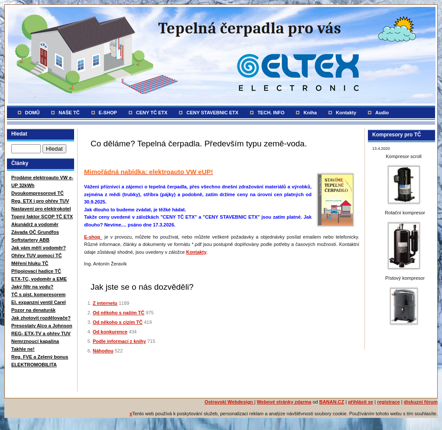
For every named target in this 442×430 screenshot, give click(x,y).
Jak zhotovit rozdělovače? (41, 317)
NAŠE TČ (68, 112)
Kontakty (346, 112)
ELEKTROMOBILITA (34, 364)
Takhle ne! (23, 349)
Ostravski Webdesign (229, 401)
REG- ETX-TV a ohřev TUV (41, 333)
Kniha (310, 112)
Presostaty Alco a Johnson (41, 325)
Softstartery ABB (30, 239)
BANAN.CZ (331, 401)
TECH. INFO (270, 112)
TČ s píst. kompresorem (38, 294)
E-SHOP (108, 112)
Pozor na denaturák (33, 310)
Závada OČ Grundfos (35, 232)
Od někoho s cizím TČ (118, 322)
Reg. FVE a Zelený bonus (39, 356)
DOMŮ (32, 112)
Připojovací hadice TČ (36, 271)
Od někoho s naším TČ (118, 312)
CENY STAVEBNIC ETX (212, 112)
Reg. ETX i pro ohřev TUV (40, 201)
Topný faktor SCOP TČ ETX (42, 216)
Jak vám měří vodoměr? (38, 247)
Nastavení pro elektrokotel (41, 208)
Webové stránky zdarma (284, 401)
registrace (388, 401)
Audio (382, 112)
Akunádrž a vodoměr (34, 224)
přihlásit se (360, 401)
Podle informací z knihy (119, 341)
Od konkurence (110, 331)
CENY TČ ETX (152, 112)
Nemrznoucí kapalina (35, 341)
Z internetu (105, 303)
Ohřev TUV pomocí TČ (36, 255)
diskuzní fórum (421, 401)
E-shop (93, 236)
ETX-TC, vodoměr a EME (39, 278)
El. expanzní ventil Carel (38, 302)
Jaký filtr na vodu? (32, 286)
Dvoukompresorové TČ (37, 193)
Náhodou (103, 350)
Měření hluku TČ (30, 263)
